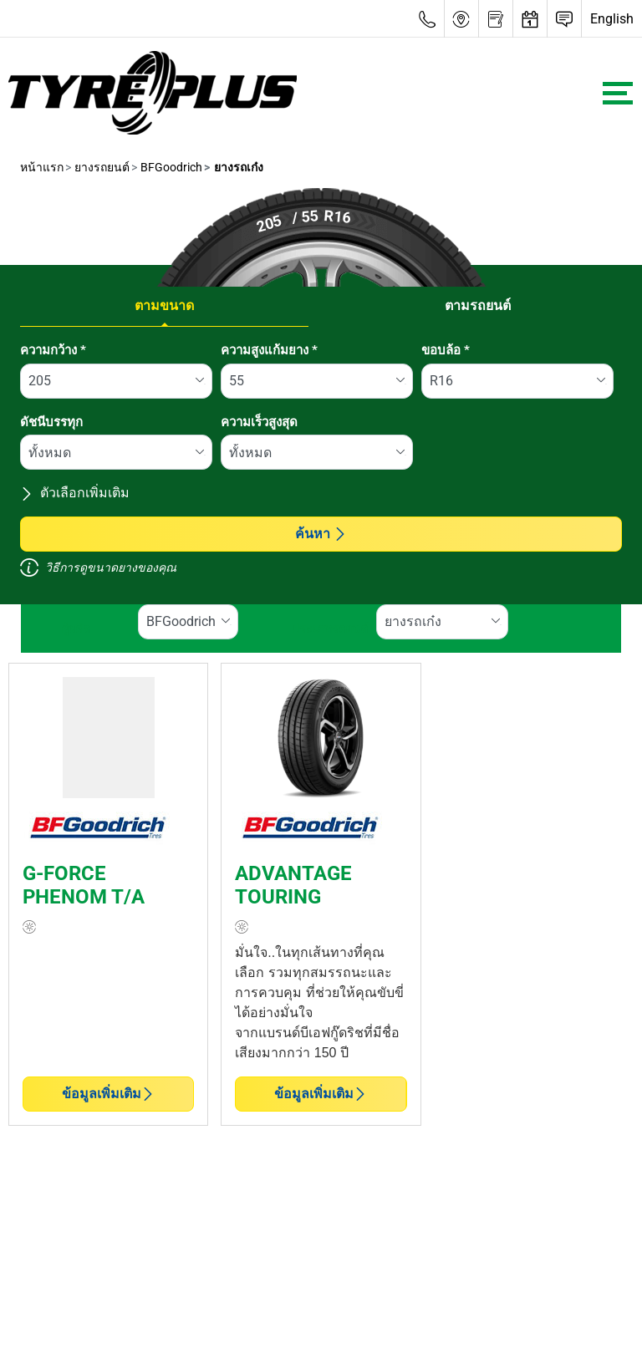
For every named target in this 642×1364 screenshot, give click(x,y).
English (612, 19)
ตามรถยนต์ (478, 305)
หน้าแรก (42, 167)
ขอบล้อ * (445, 350)
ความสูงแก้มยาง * (269, 350)
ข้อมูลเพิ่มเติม (108, 1094)
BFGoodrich (170, 167)
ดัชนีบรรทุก (51, 422)
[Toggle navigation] (618, 93)
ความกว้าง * (53, 350)
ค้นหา (321, 534)
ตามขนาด (164, 305)
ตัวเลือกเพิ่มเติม (75, 493)
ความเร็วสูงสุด (259, 422)
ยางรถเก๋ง (237, 167)
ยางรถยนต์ (101, 167)
